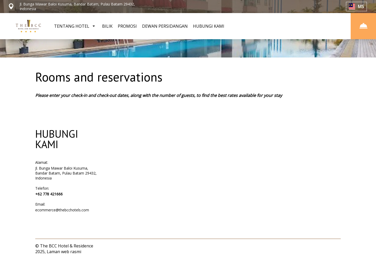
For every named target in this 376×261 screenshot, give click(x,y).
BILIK (107, 26)
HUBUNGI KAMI (208, 26)
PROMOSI (127, 26)
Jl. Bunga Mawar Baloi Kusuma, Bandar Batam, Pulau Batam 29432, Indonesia (66, 173)
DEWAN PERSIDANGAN (165, 26)
